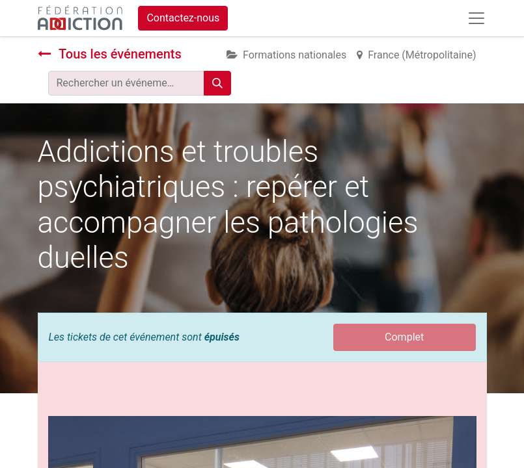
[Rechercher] (217, 83)
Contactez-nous (182, 18)
